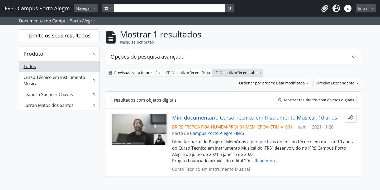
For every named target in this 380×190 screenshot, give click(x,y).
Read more (266, 161)
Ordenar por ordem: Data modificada (272, 83)
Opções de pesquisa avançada (147, 56)
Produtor (34, 53)
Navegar (84, 8)
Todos (29, 66)
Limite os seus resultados (59, 35)
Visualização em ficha (188, 72)
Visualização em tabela (238, 72)
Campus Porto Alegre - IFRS (217, 133)
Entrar (364, 8)
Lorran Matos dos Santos (59, 106)
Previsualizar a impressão (134, 72)
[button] (324, 8)
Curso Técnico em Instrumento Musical (59, 80)
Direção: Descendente (335, 83)
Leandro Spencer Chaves (59, 95)
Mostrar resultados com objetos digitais (316, 99)
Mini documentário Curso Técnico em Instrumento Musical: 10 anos (254, 118)
